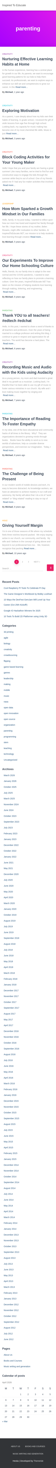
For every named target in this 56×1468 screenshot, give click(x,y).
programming (10, 736)
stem (6, 742)
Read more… (22, 87)
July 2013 (8, 1264)
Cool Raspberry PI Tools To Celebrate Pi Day (24, 588)
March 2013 (9, 1287)
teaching (8, 748)
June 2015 (8, 1136)
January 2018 (10, 984)
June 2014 (8, 1200)
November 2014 (11, 1171)
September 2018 (11, 938)
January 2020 (10, 909)
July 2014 (8, 1194)
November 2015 (11, 1107)
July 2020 (8, 880)
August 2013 (10, 1258)
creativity (7, 54)
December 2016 (11, 1031)
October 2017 (10, 1002)
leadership (8, 204)
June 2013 (8, 1269)
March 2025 (9, 798)
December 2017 (11, 990)
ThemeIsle (38, 1461)
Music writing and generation (17, 1366)
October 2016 (10, 1043)
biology (7, 643)
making (7, 684)
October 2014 (10, 1176)
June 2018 (8, 955)
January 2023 (10, 839)
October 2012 (10, 1316)
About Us (8, 1355)
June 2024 (8, 810)
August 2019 (10, 921)
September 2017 (11, 1008)
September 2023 (11, 822)
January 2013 (10, 1298)
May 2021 (8, 868)
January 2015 (10, 1159)
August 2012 (10, 1328)
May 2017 (8, 1019)
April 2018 (8, 967)
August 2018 (10, 944)
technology (9, 754)
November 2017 (11, 996)
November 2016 (11, 1037)
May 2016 (8, 1072)
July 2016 (8, 1060)
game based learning (13, 667)
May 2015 (8, 1141)
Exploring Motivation (20, 110)
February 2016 (10, 1089)
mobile (7, 690)
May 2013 (8, 1275)
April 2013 (8, 1281)
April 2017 (8, 1025)
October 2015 (10, 1112)
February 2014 (10, 1223)
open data (8, 707)
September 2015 (11, 1118)
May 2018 (8, 961)
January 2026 (10, 781)
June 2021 (8, 862)
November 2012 (11, 1310)
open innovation (11, 713)
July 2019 (8, 926)
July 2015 (8, 1130)
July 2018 (8, 950)
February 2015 (10, 1153)
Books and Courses (13, 1361)
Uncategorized (10, 760)
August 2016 (10, 1054)
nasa (6, 701)
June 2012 (8, 1339)
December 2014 (11, 1165)
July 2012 (8, 1333)
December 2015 (11, 1101)
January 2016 (10, 1095)
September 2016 (11, 1048)
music (6, 696)
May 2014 (8, 1205)
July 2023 (8, 827)
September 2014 (11, 1182)
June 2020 (8, 886)
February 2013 (10, 1293)
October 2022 (10, 851)
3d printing (8, 632)
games (7, 672)
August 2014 (10, 1188)
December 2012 (11, 1304)
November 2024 (11, 804)
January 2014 (10, 1229)
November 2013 (11, 1240)
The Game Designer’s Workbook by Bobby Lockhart (28, 594)
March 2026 (9, 775)
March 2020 (9, 903)
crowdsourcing (10, 655)
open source (9, 719)
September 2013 (11, 1252)
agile (4, 521)
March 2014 (9, 1217)
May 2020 (8, 891)
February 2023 (10, 833)
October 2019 (10, 915)
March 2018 (9, 973)
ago (19, 92)
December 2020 (11, 874)
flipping (7, 661)
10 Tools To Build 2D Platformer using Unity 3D (25, 616)
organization (9, 725)
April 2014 (8, 1211)
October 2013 (10, 1246)
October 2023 (10, 816)
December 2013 (11, 1235)
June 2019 (8, 932)
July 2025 (8, 793)
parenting (7, 310)
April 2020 (8, 897)
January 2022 (10, 857)
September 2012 (11, 1322)
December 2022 (11, 845)
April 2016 (8, 1078)
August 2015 (10, 1124)
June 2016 (8, 1066)
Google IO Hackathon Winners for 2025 (22, 610)
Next (36, 562)
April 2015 (8, 1147)
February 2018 (10, 979)
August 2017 (10, 1014)
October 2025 (10, 787)
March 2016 (9, 1083)
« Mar (5, 1421)
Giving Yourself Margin (22, 525)
